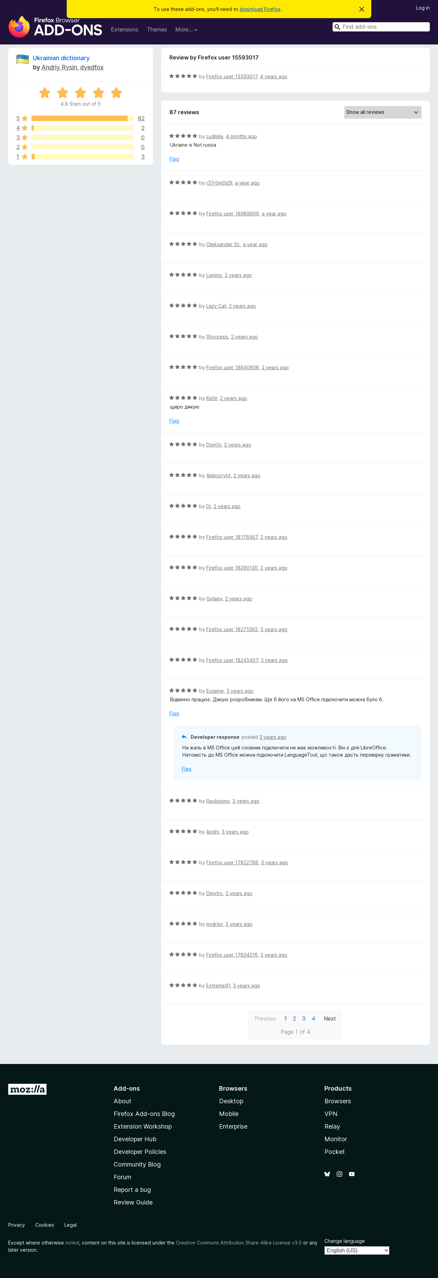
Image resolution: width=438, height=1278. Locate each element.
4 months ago (241, 136)
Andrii (212, 832)
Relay (332, 1126)
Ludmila (214, 136)
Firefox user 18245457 (232, 660)
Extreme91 (218, 985)
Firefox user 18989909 (232, 213)
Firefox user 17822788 (232, 862)
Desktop (231, 1101)
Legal (70, 1225)
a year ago (247, 183)
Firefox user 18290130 (232, 568)
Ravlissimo (218, 801)
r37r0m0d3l (219, 183)
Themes (157, 29)
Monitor (335, 1139)
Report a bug (132, 1189)
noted (72, 1243)
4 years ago (273, 76)
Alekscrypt (218, 475)
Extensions (125, 29)
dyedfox (92, 67)
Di (208, 506)
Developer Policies (140, 1151)
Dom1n (213, 445)
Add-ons (127, 1088)
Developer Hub (135, 1139)
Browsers (337, 1101)
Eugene (215, 691)
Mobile (229, 1113)
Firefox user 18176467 (232, 537)
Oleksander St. (223, 244)
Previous (265, 1018)
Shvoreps (217, 337)
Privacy (16, 1225)
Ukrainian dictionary (61, 58)
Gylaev (214, 598)
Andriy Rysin (59, 67)
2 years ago (238, 275)
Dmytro (214, 893)
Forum (122, 1177)
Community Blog (137, 1164)
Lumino (214, 275)
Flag (174, 159)
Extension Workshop (143, 1126)
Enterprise (233, 1126)
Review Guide (133, 1202)
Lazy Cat (216, 306)
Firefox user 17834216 (232, 955)
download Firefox (260, 9)
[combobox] (381, 26)
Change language (344, 1241)
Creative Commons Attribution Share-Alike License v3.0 (239, 1243)
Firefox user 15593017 (231, 76)
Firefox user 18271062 (232, 629)
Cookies (44, 1225)
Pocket (334, 1151)
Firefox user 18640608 (232, 367)
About (122, 1101)
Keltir (211, 398)
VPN (330, 1113)
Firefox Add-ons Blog (144, 1113)
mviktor (214, 924)
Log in (423, 8)
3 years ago (273, 629)
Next (330, 1018)
